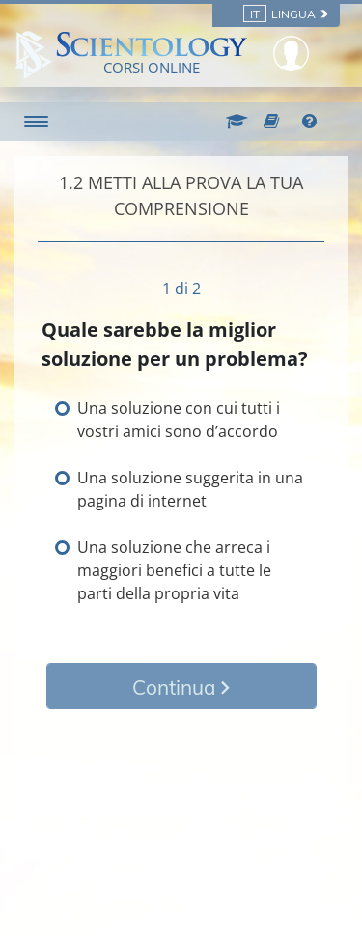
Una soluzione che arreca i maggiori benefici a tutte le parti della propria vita (174, 570)
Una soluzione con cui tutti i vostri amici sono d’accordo (178, 420)
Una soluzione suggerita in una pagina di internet (190, 489)
